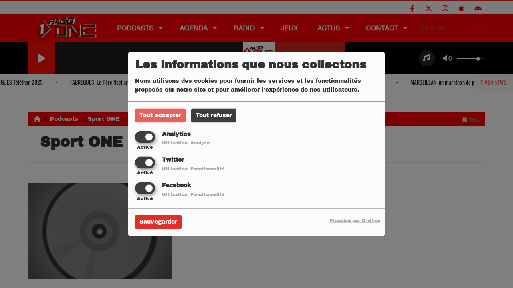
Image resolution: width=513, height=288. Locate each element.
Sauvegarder (158, 222)
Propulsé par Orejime (355, 220)
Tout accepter (160, 115)
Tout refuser (214, 115)
